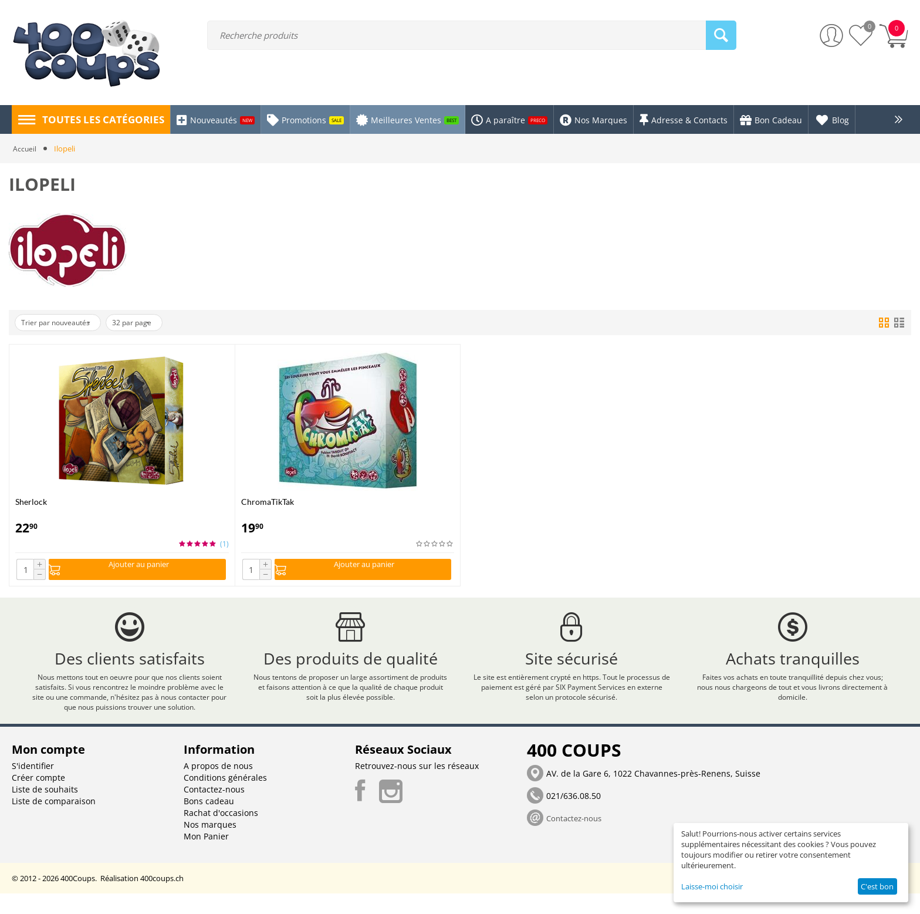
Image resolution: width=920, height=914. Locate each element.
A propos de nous (218, 786)
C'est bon (877, 886)
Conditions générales (225, 798)
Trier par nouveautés (62, 323)
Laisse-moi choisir (712, 886)
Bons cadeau (209, 821)
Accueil (25, 148)
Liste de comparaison (54, 821)
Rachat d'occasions (221, 833)
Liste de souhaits (45, 809)
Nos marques (210, 845)
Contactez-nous (214, 809)
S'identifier (33, 786)
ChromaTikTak (267, 502)
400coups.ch (162, 898)
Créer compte (38, 798)
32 (150, 323)
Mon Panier (206, 856)
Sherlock (31, 502)
